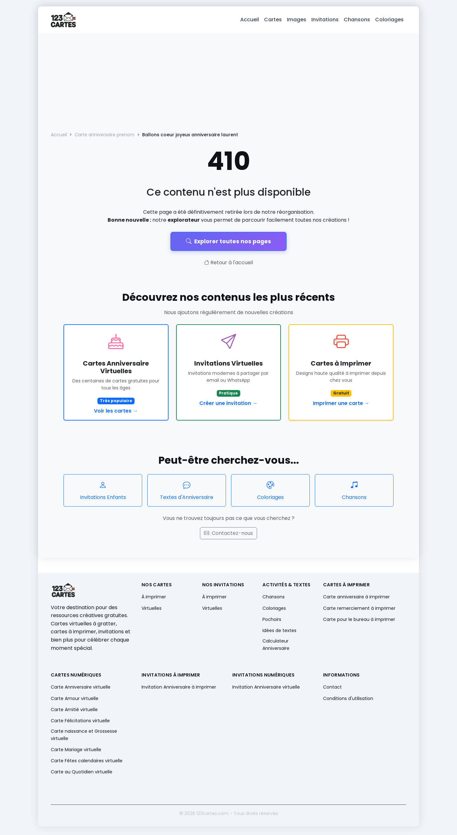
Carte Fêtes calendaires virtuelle (87, 763)
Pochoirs (271, 621)
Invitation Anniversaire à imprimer (179, 689)
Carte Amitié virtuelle (74, 712)
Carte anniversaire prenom (105, 137)
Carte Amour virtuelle (74, 700)
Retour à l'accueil (228, 265)
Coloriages (389, 20)
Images (296, 20)
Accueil (249, 20)
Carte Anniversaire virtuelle (80, 689)
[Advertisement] (228, 83)
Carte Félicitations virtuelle (80, 723)
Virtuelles (152, 610)
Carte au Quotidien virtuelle (81, 774)
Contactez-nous (228, 535)
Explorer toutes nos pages (228, 243)
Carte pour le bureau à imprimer (359, 621)
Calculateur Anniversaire (275, 647)
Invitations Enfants (103, 492)
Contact (332, 689)
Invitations (325, 20)
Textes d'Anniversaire (186, 492)
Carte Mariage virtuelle (76, 752)
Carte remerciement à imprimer (359, 610)
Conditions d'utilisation (348, 700)
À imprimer (154, 599)
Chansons (357, 20)
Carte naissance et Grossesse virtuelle (84, 737)
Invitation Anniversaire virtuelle (266, 689)
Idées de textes (279, 633)
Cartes (273, 20)
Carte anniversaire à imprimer (356, 599)
